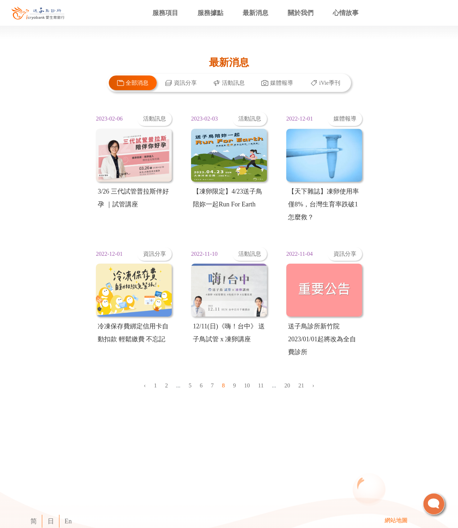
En (68, 521)
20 (287, 385)
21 (301, 385)
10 (247, 385)
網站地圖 (396, 520)
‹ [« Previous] (145, 385)
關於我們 (300, 12)
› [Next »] (313, 385)
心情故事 (346, 12)
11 (260, 385)
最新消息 (255, 12)
